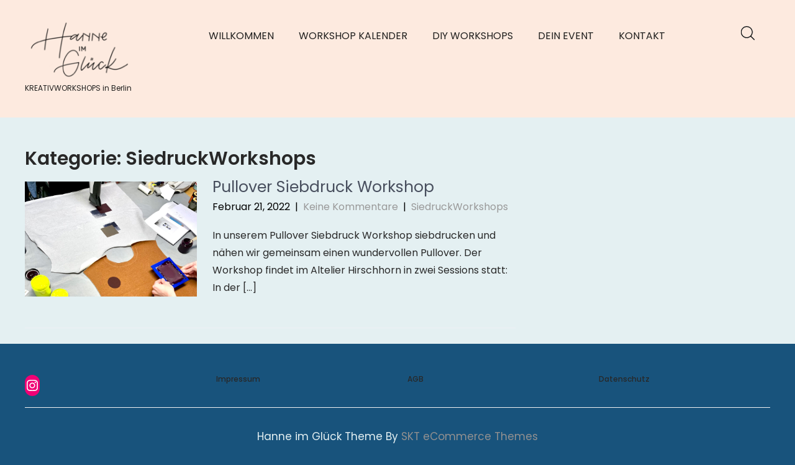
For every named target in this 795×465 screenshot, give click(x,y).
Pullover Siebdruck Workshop (323, 187)
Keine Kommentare (350, 207)
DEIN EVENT (566, 36)
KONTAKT (642, 36)
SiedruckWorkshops (459, 207)
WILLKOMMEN (241, 36)
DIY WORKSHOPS (472, 36)
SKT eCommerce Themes (469, 436)
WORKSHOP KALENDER (353, 36)
